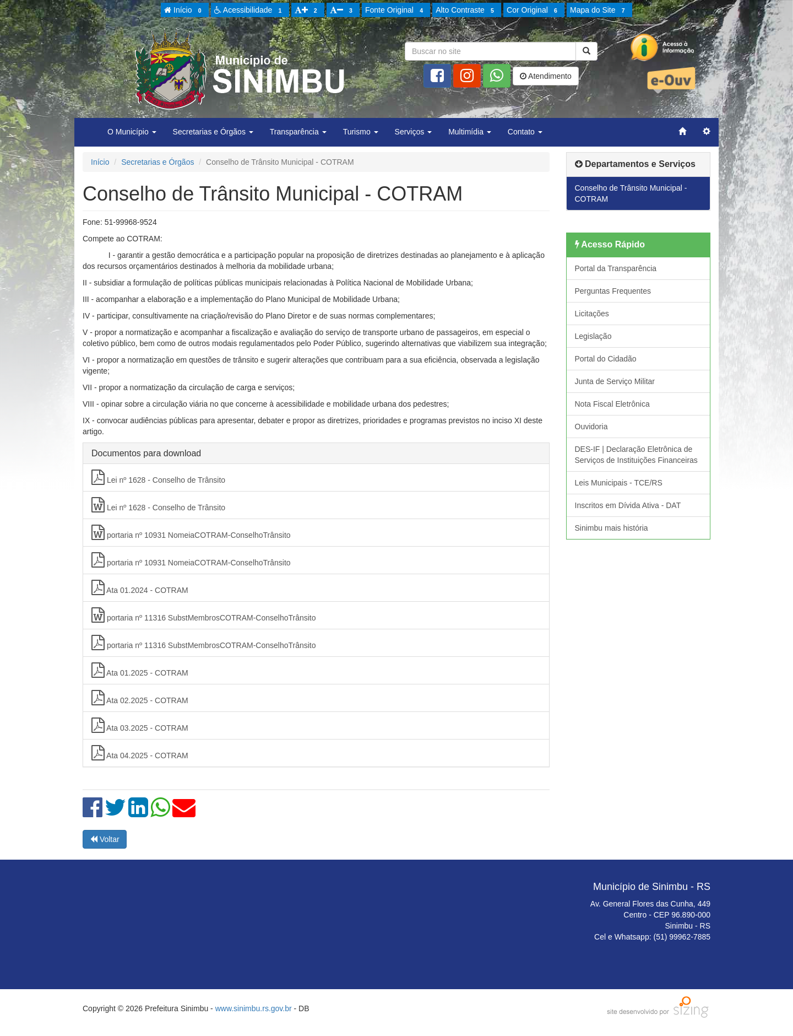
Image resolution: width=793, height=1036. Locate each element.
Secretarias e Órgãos (157, 162)
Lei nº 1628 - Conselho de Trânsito (158, 477)
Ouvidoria (591, 426)
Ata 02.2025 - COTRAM (139, 697)
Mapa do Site (599, 10)
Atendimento (546, 76)
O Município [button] (131, 131)
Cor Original (534, 10)
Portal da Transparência (616, 268)
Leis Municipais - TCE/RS (618, 482)
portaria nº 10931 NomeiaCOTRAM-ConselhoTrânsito (191, 532)
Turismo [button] (360, 131)
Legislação (593, 336)
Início (184, 10)
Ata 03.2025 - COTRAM (139, 725)
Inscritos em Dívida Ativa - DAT (628, 505)
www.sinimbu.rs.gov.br (253, 1008)
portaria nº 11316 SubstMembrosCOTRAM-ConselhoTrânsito (203, 615)
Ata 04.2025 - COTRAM (139, 752)
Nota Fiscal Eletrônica (612, 404)
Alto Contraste (466, 10)
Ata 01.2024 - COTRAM (139, 587)
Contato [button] (525, 131)
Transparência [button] (298, 131)
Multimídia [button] (469, 131)
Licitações (592, 313)
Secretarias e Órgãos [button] (213, 131)
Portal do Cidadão (606, 358)
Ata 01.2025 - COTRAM (139, 670)
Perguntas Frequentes (613, 291)
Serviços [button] (413, 131)
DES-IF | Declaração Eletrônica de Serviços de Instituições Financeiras (636, 455)
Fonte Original (395, 10)
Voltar (105, 839)
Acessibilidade (249, 10)
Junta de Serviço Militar (615, 381)
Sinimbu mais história (611, 528)
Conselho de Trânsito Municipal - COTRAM (631, 193)
